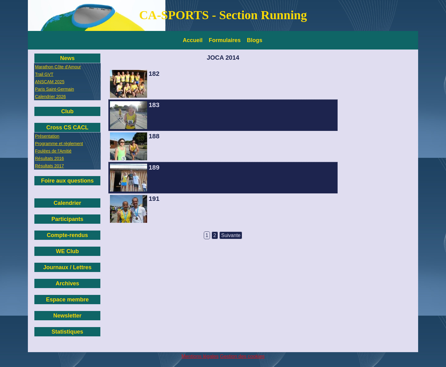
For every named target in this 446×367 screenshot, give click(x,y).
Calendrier (67, 203)
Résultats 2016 (49, 158)
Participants (67, 219)
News (67, 58)
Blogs (254, 40)
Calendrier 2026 (50, 96)
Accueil (193, 40)
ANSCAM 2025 (49, 81)
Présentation (47, 136)
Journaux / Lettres (67, 267)
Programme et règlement (59, 143)
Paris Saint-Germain (54, 89)
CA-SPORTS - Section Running (223, 15)
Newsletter (67, 316)
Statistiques (67, 332)
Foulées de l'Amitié (53, 151)
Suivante (230, 235)
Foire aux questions (67, 181)
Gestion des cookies (242, 356)
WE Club (67, 251)
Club (67, 111)
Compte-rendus (67, 235)
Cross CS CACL (67, 127)
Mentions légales (200, 356)
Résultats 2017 (49, 165)
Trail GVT (44, 74)
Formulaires (225, 40)
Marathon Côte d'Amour (58, 66)
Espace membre (67, 299)
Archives (67, 283)
